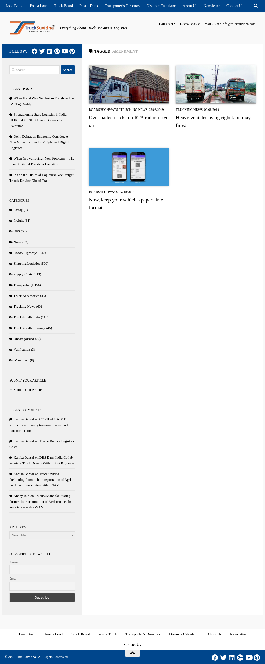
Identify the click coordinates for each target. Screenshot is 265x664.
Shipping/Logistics (27, 263)
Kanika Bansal (24, 419)
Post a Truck (88, 6)
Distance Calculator (161, 6)
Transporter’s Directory (122, 6)
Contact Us (234, 6)
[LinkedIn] (49, 51)
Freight (19, 220)
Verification (22, 349)
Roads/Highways (103, 109)
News (17, 242)
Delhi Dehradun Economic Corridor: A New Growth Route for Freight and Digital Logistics (39, 142)
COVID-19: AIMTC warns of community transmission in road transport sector (38, 424)
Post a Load (39, 6)
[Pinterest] (72, 51)
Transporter (22, 285)
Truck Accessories (26, 296)
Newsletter (212, 6)
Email (13, 579)
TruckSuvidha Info (27, 317)
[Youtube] (64, 51)
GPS (17, 231)
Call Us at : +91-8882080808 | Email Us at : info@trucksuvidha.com (207, 24)
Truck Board (63, 6)
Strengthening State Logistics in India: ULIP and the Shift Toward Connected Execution (38, 120)
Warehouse (21, 360)
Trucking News (133, 109)
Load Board (14, 6)
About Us (190, 6)
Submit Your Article (28, 390)
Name (13, 562)
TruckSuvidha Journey (29, 328)
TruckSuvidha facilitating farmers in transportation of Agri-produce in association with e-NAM (40, 479)
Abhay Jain (21, 496)
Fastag (18, 210)
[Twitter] (42, 51)
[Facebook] (34, 51)
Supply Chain (23, 274)
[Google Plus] (57, 51)
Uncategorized (24, 339)
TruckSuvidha (26, 657)
